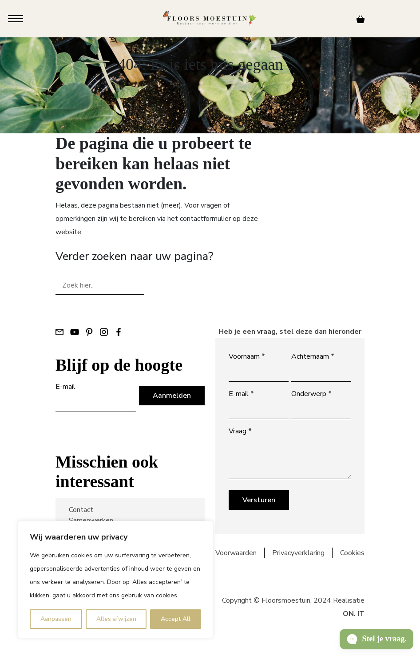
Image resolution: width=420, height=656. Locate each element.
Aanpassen (55, 619)
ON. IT (354, 614)
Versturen (258, 500)
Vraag (240, 431)
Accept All (175, 619)
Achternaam (312, 356)
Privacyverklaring (298, 553)
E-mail (65, 387)
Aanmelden (172, 395)
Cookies (352, 553)
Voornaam (247, 356)
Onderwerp (311, 394)
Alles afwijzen (116, 619)
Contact (81, 510)
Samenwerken (91, 520)
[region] (115, 579)
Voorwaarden (236, 553)
